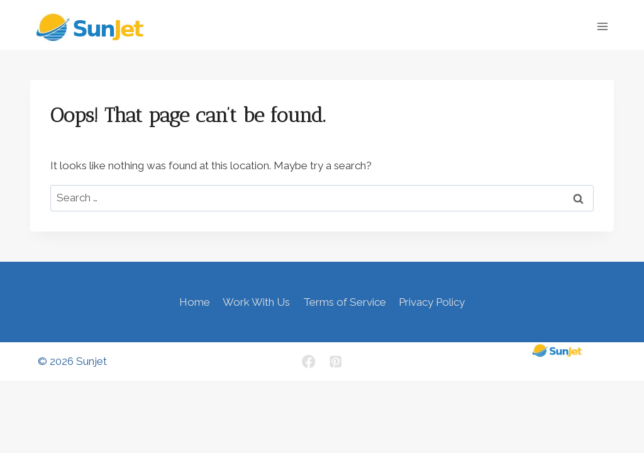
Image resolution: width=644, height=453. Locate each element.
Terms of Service (344, 302)
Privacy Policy (432, 302)
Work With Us (256, 302)
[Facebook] (308, 361)
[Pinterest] (335, 361)
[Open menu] (602, 26)
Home (194, 302)
